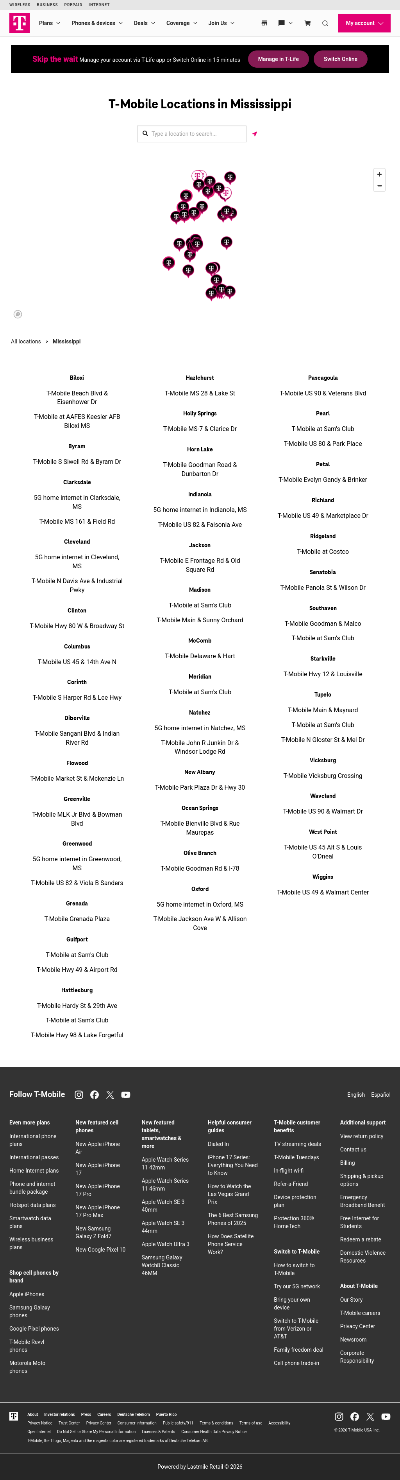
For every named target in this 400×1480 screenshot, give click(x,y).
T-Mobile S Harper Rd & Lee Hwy (76, 697)
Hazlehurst (200, 378)
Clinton (77, 611)
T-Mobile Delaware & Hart (200, 656)
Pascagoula (323, 378)
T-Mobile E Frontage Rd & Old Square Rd (200, 565)
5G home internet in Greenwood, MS (76, 863)
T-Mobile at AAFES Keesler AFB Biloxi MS (77, 421)
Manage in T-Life (278, 59)
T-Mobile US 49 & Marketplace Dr (323, 515)
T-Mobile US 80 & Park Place (323, 443)
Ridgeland (323, 536)
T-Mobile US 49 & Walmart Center (323, 892)
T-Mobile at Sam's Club (77, 955)
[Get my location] (254, 134)
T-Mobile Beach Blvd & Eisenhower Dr (77, 398)
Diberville (77, 718)
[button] (226, 243)
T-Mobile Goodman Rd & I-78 (200, 868)
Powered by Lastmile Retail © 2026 (199, 1467)
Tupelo (322, 695)
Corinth (77, 682)
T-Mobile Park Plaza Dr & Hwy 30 (200, 787)
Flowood (77, 763)
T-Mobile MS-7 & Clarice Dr (200, 429)
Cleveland (77, 542)
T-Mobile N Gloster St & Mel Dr (323, 740)
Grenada (77, 904)
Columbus (77, 647)
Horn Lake (200, 450)
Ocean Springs (200, 808)
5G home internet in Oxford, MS (200, 904)
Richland (323, 501)
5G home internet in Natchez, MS (200, 728)
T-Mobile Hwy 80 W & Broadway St (77, 626)
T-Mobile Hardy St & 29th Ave (77, 1005)
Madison (200, 590)
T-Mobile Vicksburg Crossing (322, 776)
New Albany (199, 772)
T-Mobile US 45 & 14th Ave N (77, 662)
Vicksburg (323, 761)
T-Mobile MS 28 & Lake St (200, 393)
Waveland (323, 796)
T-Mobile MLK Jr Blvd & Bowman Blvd (77, 819)
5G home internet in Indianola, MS (199, 510)
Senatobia (323, 572)
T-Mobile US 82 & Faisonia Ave (200, 524)
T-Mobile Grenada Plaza (77, 919)
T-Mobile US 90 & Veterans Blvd (323, 393)
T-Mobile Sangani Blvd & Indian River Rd (77, 738)
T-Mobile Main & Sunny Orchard (200, 620)
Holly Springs (200, 414)
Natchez (200, 713)
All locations (26, 341)
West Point (323, 832)
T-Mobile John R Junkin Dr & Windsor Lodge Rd (200, 747)
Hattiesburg (77, 991)
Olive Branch (200, 853)
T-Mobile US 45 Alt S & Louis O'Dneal (323, 852)
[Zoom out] (379, 185)
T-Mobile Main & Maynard (323, 710)
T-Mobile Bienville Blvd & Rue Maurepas (199, 828)
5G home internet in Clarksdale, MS (77, 502)
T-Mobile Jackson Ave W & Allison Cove (199, 923)
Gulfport (77, 940)
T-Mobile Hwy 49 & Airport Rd (77, 969)
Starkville (323, 659)
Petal (323, 465)
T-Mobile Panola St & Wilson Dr (322, 587)
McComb (200, 641)
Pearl (323, 414)
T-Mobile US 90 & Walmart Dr (322, 811)
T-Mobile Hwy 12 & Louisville (323, 674)
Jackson (200, 545)
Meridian (200, 677)
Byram (77, 447)
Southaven (323, 608)
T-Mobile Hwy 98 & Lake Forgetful (77, 1035)
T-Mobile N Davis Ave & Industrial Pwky (77, 585)
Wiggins (322, 877)
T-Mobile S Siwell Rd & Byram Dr (77, 461)
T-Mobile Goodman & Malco (323, 623)
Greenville (77, 799)
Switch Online (340, 59)
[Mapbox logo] (17, 314)
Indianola (200, 495)
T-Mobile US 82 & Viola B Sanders (77, 883)
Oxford (200, 889)
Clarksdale (77, 483)
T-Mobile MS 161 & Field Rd (77, 521)
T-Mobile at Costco (323, 551)
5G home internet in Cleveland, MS (77, 561)
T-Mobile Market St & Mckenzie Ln (77, 778)
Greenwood (77, 844)
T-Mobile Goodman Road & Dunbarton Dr (200, 469)
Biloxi (77, 378)
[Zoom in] (379, 174)
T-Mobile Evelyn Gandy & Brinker (323, 479)
